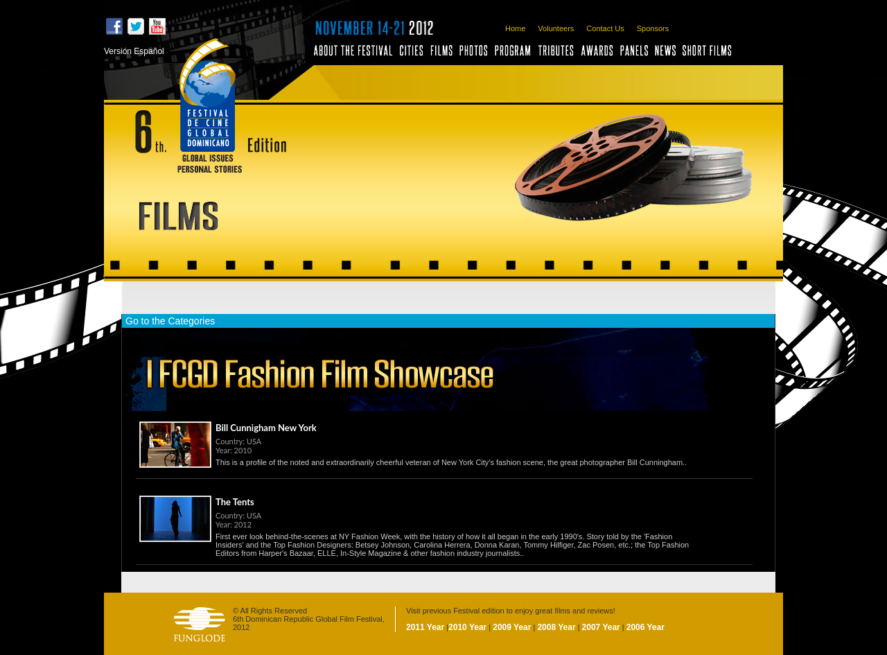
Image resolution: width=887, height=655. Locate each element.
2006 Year (645, 627)
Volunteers (556, 28)
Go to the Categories (170, 320)
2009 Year (512, 627)
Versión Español (134, 51)
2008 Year (556, 627)
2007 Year (601, 627)
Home (515, 28)
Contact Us (605, 28)
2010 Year (467, 627)
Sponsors (653, 28)
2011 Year (425, 627)
